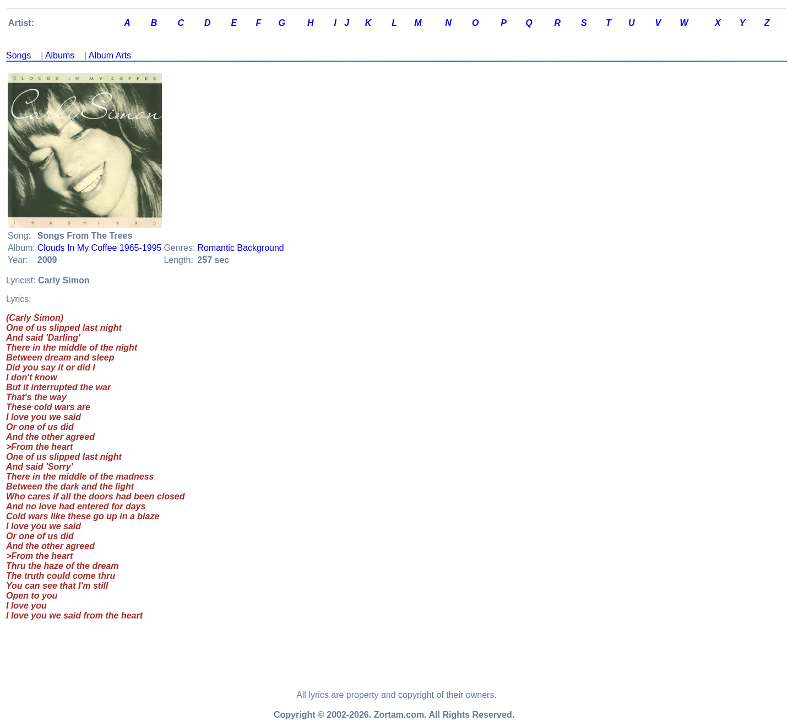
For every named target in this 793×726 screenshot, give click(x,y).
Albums (59, 55)
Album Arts (110, 55)
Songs (18, 55)
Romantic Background (240, 247)
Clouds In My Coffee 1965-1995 (99, 247)
